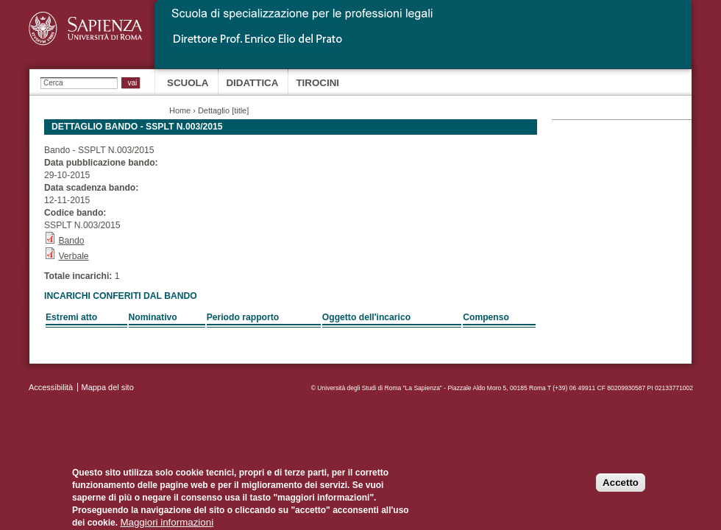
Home (180, 110)
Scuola (187, 82)
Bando (71, 241)
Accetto (621, 486)
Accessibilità (51, 387)
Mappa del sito (108, 387)
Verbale (73, 256)
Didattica (252, 82)
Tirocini (317, 82)
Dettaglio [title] (223, 110)
